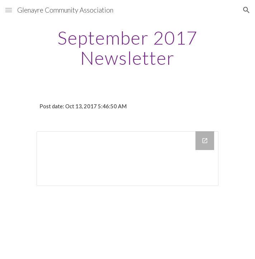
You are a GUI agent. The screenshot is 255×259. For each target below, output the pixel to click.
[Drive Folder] (127, 158)
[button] (8, 10)
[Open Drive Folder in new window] (204, 140)
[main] (127, 48)
